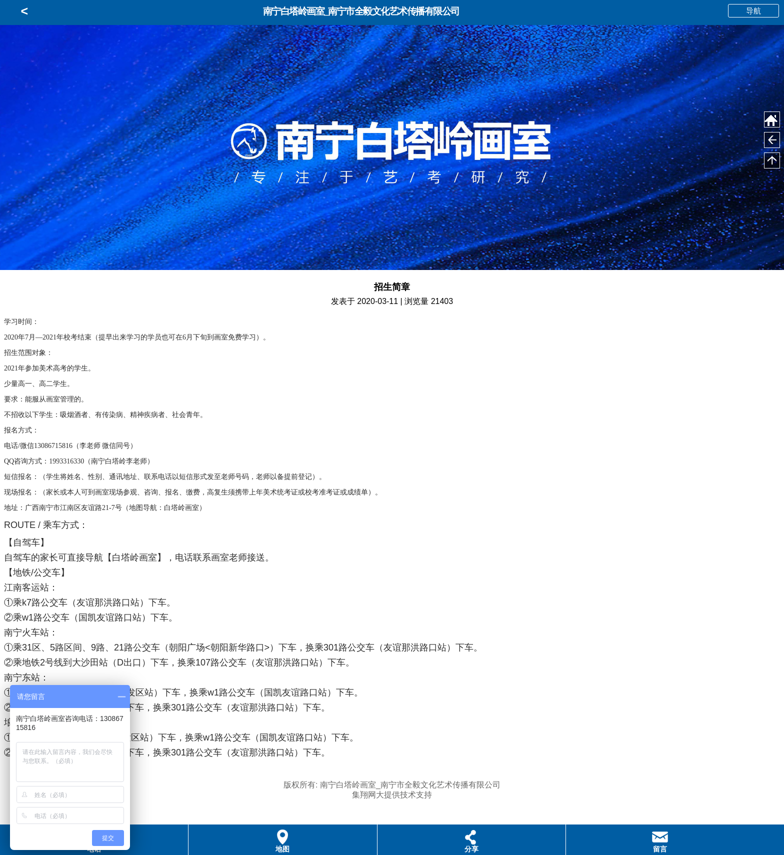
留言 (660, 849)
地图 (283, 849)
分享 (471, 849)
